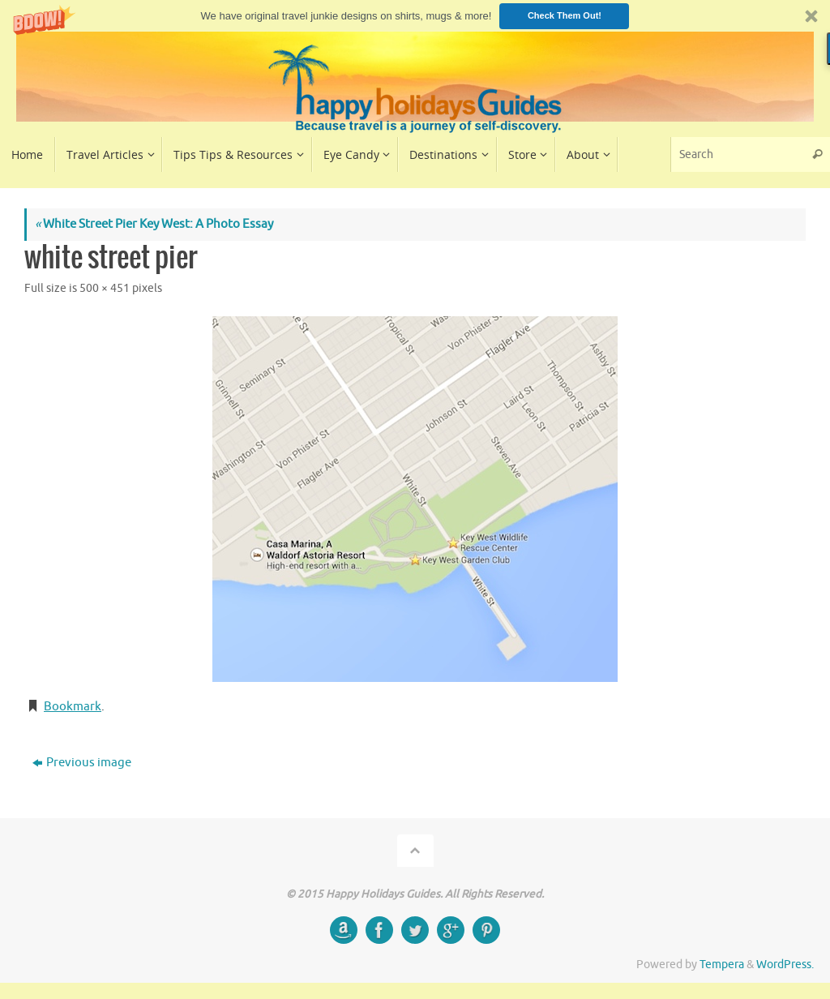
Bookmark (72, 706)
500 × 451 (104, 288)
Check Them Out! (564, 15)
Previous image (81, 762)
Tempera (722, 964)
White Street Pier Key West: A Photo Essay (154, 224)
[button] (415, 16)
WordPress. (785, 964)
